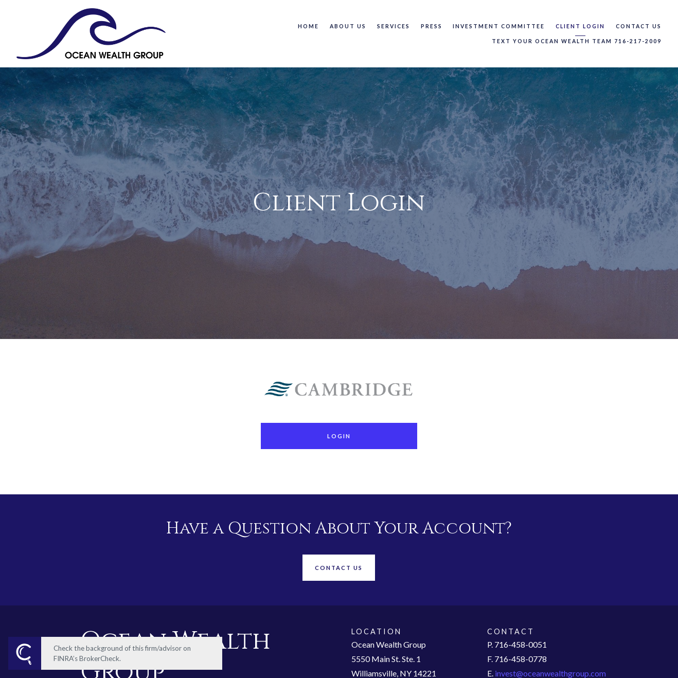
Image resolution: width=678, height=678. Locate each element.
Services (393, 26)
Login (339, 436)
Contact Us (639, 26)
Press (431, 26)
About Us (348, 26)
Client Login (580, 26)
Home (308, 26)
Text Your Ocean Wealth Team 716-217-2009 (577, 41)
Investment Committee (499, 26)
